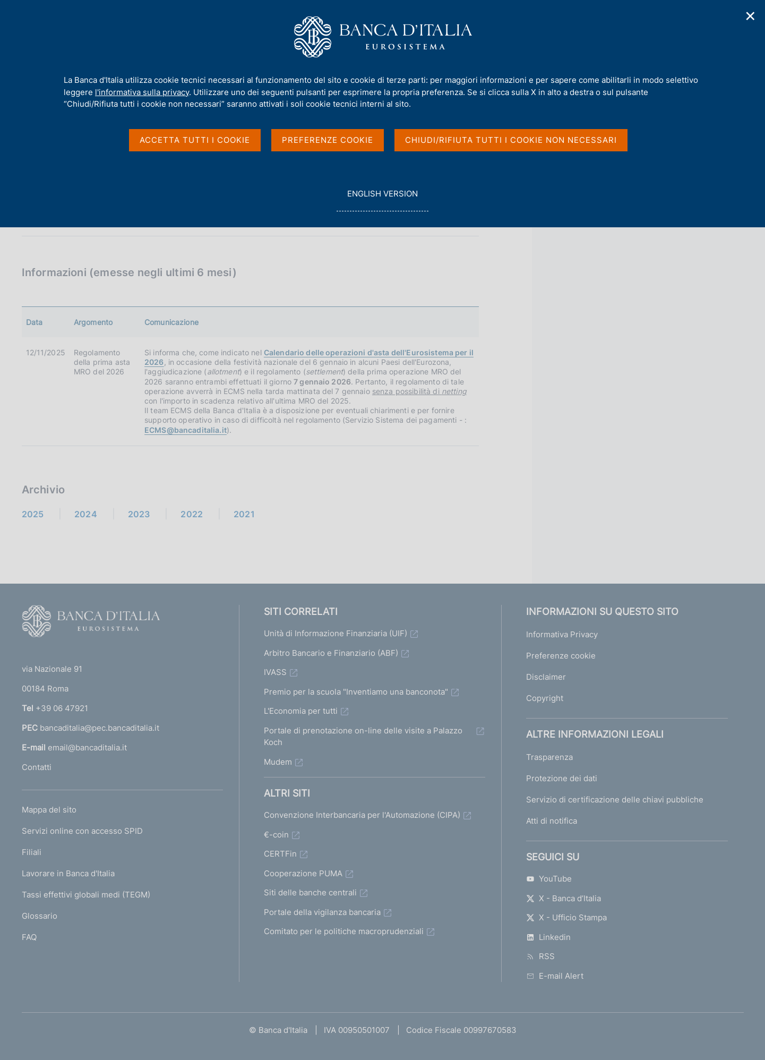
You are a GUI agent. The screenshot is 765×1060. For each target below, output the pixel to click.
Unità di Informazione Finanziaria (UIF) (335, 633)
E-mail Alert (554, 976)
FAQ (29, 937)
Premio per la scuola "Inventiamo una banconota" (356, 692)
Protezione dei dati (561, 778)
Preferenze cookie (561, 656)
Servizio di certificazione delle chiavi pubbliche (614, 799)
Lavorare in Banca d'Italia (68, 873)
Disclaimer (546, 677)
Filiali (31, 852)
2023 (139, 514)
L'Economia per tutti (301, 711)
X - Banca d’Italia (563, 898)
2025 (33, 514)
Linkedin (548, 937)
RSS (540, 956)
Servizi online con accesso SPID (82, 831)
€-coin (276, 835)
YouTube (549, 879)
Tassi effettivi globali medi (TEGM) (86, 895)
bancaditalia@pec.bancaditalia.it (99, 728)
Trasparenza (549, 757)
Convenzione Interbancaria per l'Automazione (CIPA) (362, 815)
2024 (85, 514)
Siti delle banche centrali (310, 892)
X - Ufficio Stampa (566, 917)
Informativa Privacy (562, 634)
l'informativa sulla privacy (142, 92)
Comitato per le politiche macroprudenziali (344, 931)
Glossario (39, 916)
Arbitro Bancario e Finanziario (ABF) (331, 653)
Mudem (278, 762)
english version (382, 199)
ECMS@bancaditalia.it (185, 429)
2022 (191, 514)
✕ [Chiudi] (750, 16)
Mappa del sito (49, 810)
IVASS (275, 672)
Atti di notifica (551, 821)
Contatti (36, 767)
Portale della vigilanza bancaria (322, 912)
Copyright (544, 698)
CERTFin (280, 854)
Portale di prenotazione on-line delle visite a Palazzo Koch (363, 736)
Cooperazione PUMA (303, 873)
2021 (244, 514)
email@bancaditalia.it (87, 747)
